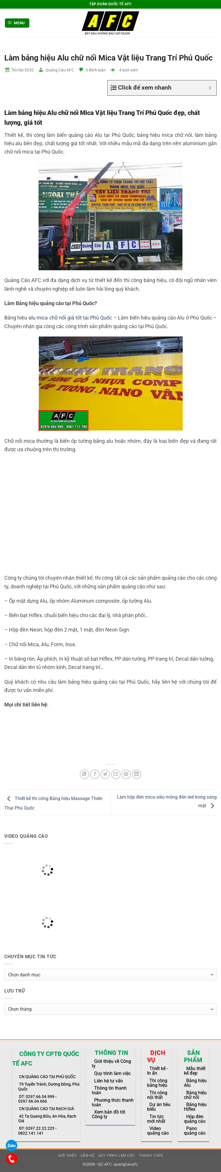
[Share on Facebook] (95, 774)
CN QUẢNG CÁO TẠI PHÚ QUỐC (47, 1076)
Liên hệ (87, 1156)
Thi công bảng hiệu (157, 1083)
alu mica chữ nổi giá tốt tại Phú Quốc (70, 318)
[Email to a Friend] (116, 774)
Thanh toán (151, 1156)
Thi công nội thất (157, 1095)
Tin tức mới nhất (156, 1119)
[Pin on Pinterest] (126, 774)
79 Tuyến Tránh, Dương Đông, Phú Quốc (48, 1086)
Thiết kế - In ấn (157, 1071)
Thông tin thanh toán (109, 1090)
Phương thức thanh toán (113, 1102)
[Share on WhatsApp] (84, 774)
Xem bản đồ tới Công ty (108, 1114)
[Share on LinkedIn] (136, 774)
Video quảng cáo (158, 1131)
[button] (17, 23)
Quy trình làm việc (112, 1073)
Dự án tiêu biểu (158, 1107)
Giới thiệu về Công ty (111, 1063)
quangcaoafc (126, 1164)
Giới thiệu (67, 1156)
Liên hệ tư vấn (108, 1081)
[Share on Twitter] (105, 774)
